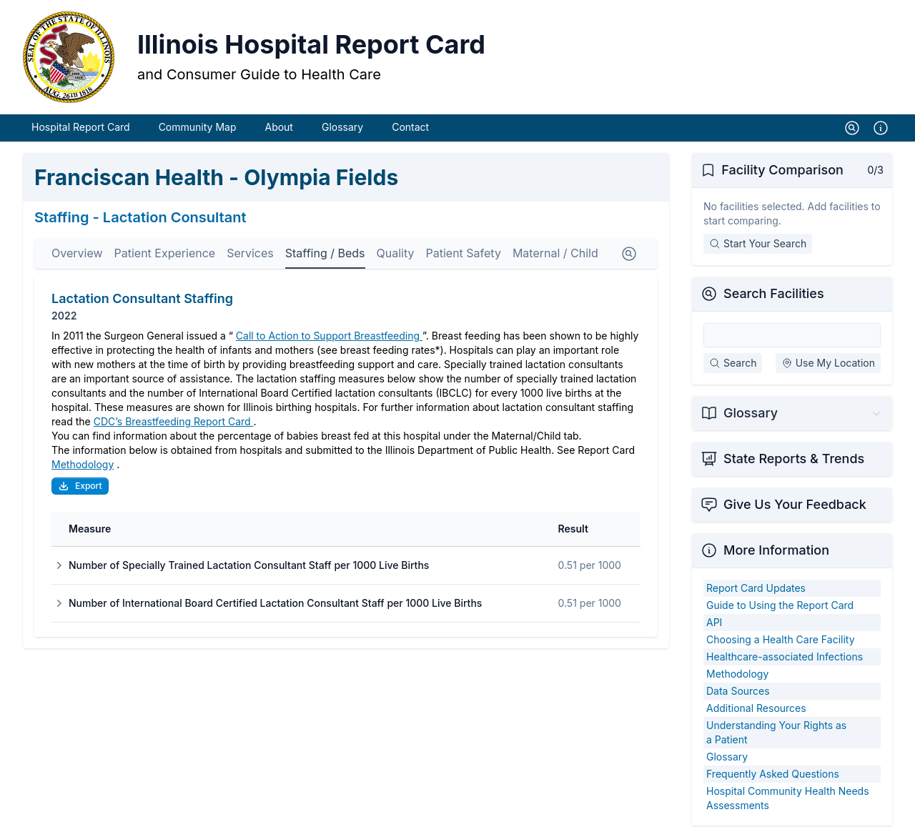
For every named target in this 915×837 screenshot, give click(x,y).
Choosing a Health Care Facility (780, 639)
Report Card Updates (756, 588)
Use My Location (828, 363)
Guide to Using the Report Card (780, 605)
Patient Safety (462, 253)
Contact (410, 127)
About (278, 127)
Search (732, 363)
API (714, 622)
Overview (77, 253)
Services (250, 253)
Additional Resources (756, 708)
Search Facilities (773, 293)
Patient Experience (165, 253)
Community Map (198, 127)
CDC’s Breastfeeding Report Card (174, 421)
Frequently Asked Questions (772, 774)
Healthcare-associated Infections (784, 656)
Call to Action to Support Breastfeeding (329, 336)
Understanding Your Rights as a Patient (776, 732)
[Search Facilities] (792, 335)
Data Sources (738, 691)
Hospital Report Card (80, 127)
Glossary (342, 127)
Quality (396, 253)
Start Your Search (757, 243)
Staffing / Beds (325, 253)
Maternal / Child (555, 253)
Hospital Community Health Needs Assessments (787, 798)
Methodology (82, 464)
